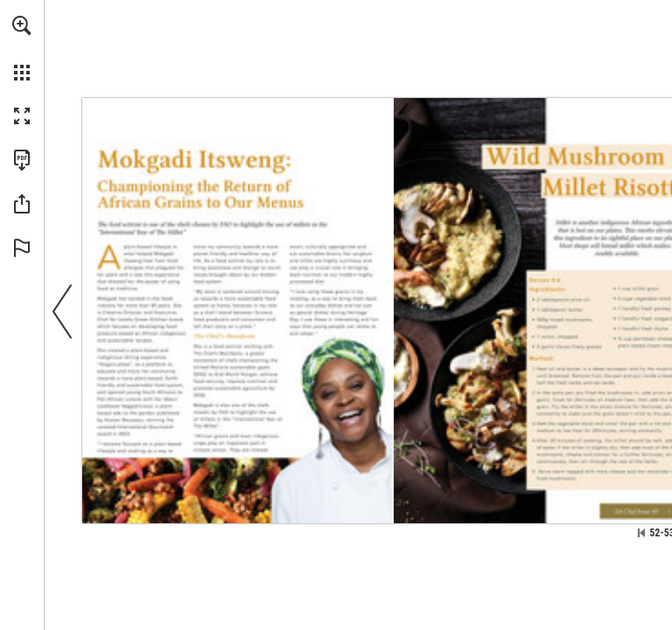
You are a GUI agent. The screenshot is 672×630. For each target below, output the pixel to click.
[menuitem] (22, 48)
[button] (22, 25)
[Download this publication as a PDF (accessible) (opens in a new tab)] (22, 160)
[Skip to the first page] (641, 532)
